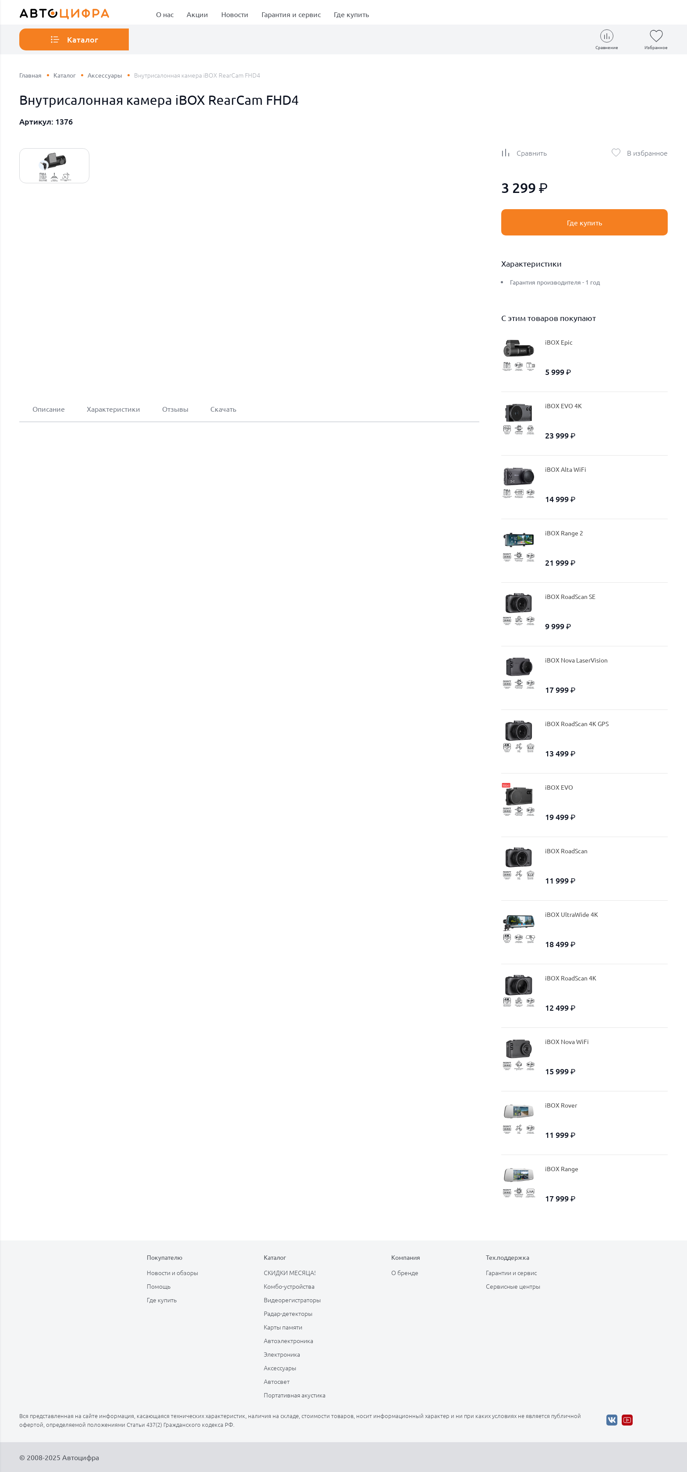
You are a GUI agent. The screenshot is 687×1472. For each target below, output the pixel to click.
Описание (48, 408)
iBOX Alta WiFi (565, 469)
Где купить (351, 14)
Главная (30, 74)
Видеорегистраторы (292, 1299)
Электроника (282, 1354)
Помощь (158, 1286)
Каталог (64, 74)
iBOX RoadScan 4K (570, 978)
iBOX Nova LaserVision (576, 660)
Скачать (223, 408)
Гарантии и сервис (511, 1272)
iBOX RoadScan (566, 851)
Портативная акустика (295, 1394)
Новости (234, 14)
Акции (197, 14)
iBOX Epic (559, 342)
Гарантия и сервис (291, 14)
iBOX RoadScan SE (570, 596)
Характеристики (113, 408)
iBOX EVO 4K (563, 406)
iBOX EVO (559, 787)
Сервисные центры (513, 1286)
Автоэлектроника (288, 1340)
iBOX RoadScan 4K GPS (577, 723)
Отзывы (175, 408)
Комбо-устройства (289, 1286)
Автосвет (277, 1381)
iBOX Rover (561, 1105)
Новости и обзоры (172, 1272)
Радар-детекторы (288, 1313)
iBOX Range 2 (564, 533)
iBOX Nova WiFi (567, 1041)
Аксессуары (105, 74)
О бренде (404, 1272)
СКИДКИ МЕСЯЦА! (290, 1272)
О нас (165, 14)
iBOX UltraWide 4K (571, 914)
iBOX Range (561, 1169)
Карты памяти (283, 1326)
